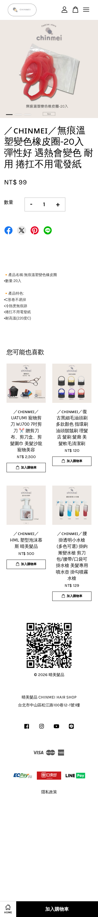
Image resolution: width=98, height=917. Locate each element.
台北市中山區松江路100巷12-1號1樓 (49, 705)
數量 (8, 202)
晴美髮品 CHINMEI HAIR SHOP (49, 697)
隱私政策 (49, 792)
